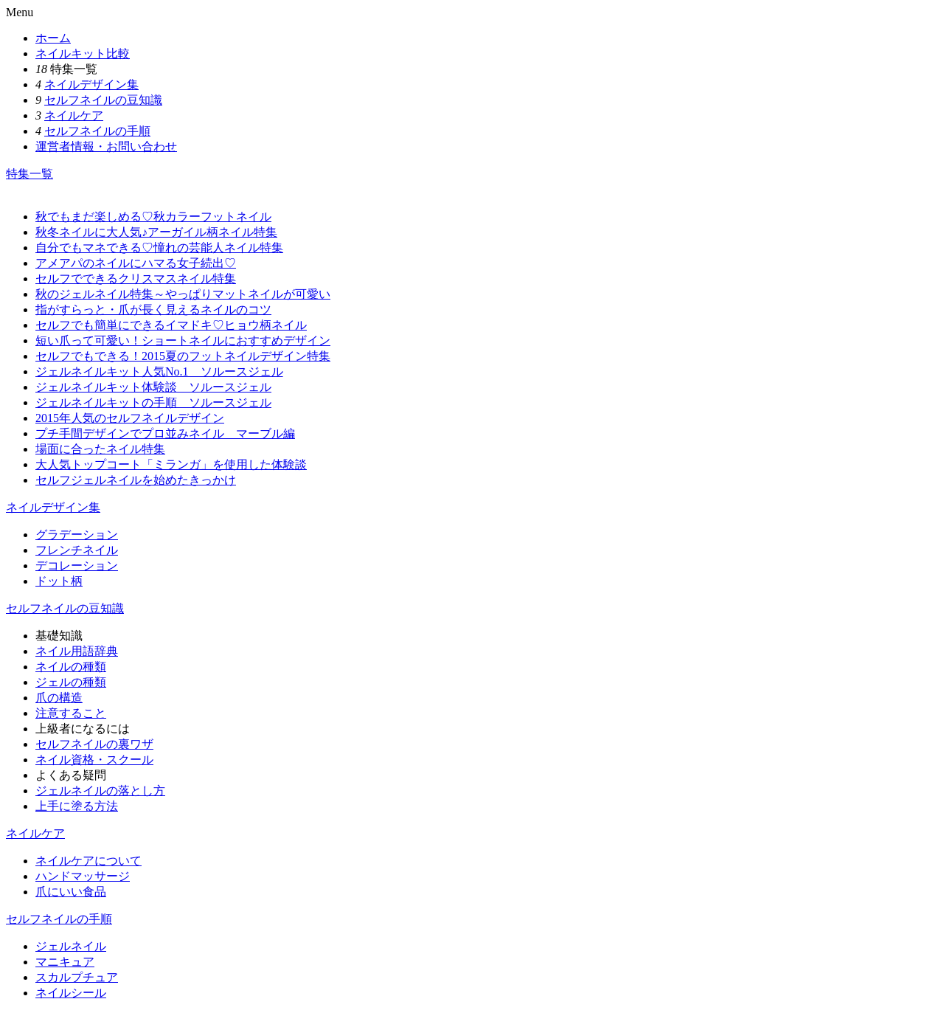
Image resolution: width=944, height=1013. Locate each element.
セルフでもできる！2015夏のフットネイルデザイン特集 (182, 356)
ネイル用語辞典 (76, 651)
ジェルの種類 (70, 682)
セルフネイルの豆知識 (103, 100)
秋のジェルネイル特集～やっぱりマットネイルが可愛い (182, 294)
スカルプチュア (76, 977)
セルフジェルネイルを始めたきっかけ (135, 480)
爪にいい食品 (70, 891)
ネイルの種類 (70, 666)
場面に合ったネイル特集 (100, 449)
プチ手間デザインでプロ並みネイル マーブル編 (165, 433)
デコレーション (76, 565)
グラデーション (76, 534)
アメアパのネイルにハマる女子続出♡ (135, 263)
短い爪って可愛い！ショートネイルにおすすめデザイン (182, 340)
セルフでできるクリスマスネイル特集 (135, 278)
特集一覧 (29, 173)
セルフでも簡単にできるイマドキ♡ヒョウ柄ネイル (171, 325)
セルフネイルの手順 (97, 131)
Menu (19, 12)
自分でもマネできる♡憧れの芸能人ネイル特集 (159, 247)
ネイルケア (73, 115)
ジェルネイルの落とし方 (100, 790)
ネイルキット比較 (82, 53)
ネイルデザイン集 (91, 84)
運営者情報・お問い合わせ (106, 146)
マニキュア (64, 961)
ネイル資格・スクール (94, 759)
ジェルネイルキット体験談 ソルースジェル (153, 387)
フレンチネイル (76, 550)
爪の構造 (59, 697)
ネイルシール (70, 992)
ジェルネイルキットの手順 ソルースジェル (153, 402)
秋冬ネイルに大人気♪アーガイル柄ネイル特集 (156, 232)
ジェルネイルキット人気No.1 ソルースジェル (159, 371)
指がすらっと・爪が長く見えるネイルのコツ (153, 309)
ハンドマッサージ (82, 876)
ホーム (53, 38)
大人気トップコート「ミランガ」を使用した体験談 (171, 464)
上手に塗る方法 (76, 806)
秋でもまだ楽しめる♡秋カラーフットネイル (153, 216)
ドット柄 (59, 581)
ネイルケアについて (88, 860)
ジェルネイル (70, 946)
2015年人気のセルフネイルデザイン (129, 418)
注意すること (70, 713)
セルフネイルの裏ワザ (94, 744)
